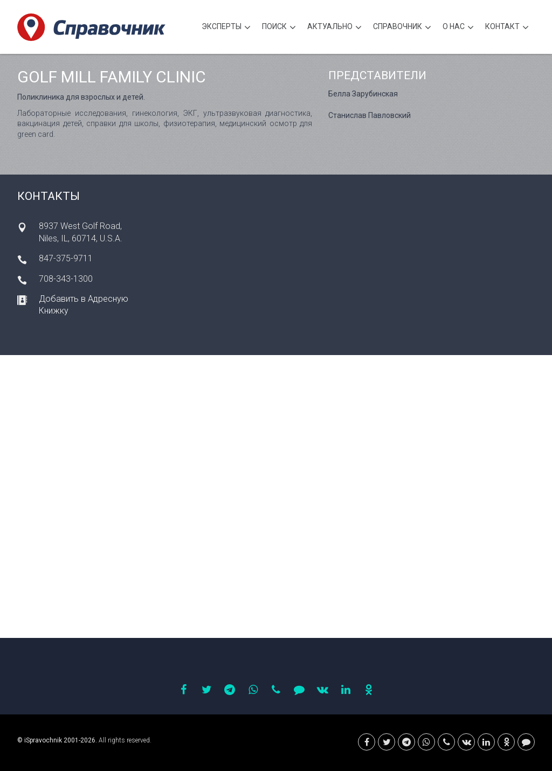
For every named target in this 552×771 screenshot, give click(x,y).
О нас (458, 28)
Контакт (507, 28)
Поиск (279, 28)
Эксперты (226, 28)
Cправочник (402, 28)
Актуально (334, 28)
